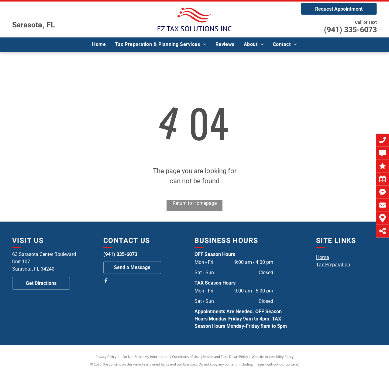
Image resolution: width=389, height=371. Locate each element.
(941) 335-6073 (350, 29)
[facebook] (106, 281)
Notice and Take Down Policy (225, 356)
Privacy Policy (105, 356)
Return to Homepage (195, 203)
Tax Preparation (333, 265)
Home (322, 257)
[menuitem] (99, 44)
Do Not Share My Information (146, 356)
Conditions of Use (186, 356)
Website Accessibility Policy (273, 356)
